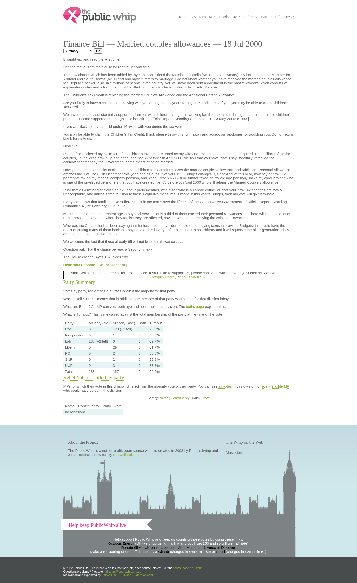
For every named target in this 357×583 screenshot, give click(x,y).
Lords (224, 17)
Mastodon (234, 452)
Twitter (266, 17)
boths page (195, 306)
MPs (212, 17)
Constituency (180, 398)
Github (163, 552)
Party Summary (79, 282)
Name (164, 398)
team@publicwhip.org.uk (125, 571)
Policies (250, 17)
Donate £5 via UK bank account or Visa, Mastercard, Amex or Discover (178, 547)
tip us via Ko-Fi (194, 277)
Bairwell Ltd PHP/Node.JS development (127, 575)
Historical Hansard (79, 265)
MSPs (236, 17)
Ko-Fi (220, 552)
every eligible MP (275, 386)
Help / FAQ (284, 17)
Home (182, 17)
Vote (206, 398)
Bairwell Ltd (122, 455)
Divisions (198, 17)
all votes (225, 386)
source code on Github (187, 568)
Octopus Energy (163, 277)
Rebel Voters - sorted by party (93, 377)
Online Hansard (111, 265)
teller (190, 299)
